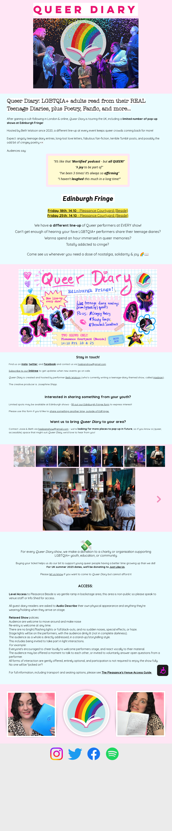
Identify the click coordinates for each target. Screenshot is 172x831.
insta (24, 364)
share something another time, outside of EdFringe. (79, 411)
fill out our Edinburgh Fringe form (90, 404)
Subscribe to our (23, 370)
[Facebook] (93, 753)
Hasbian (158, 377)
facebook (50, 364)
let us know (56, 574)
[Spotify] (112, 753)
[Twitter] (75, 753)
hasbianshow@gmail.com (92, 364)
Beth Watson (73, 377)
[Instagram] (56, 753)
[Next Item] (159, 499)
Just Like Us (117, 567)
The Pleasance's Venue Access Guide (127, 672)
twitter (33, 364)
